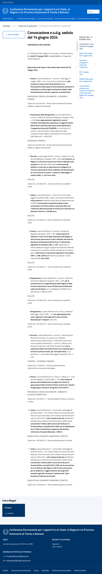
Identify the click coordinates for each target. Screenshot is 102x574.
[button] (88, 46)
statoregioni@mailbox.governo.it (18, 560)
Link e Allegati (12, 34)
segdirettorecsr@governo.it (18, 556)
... (12, 26)
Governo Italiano (8, 2)
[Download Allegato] (9, 513)
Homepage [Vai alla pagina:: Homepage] (6, 26)
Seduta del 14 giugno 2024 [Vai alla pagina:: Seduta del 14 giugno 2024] (28, 26)
